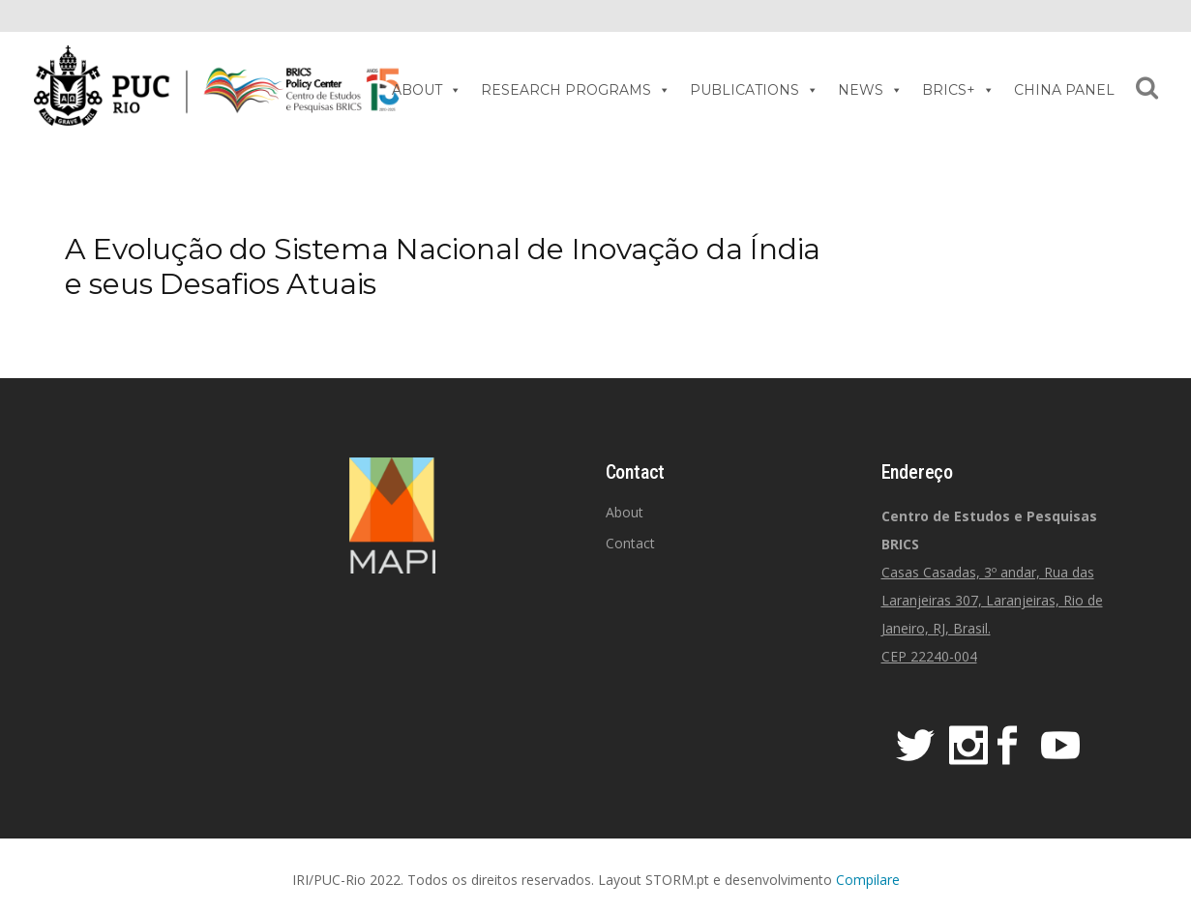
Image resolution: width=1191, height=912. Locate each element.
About (624, 512)
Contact (630, 543)
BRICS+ (958, 90)
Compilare (868, 879)
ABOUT (427, 90)
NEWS (870, 90)
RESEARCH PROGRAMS (575, 90)
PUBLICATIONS (754, 90)
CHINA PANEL (1064, 90)
